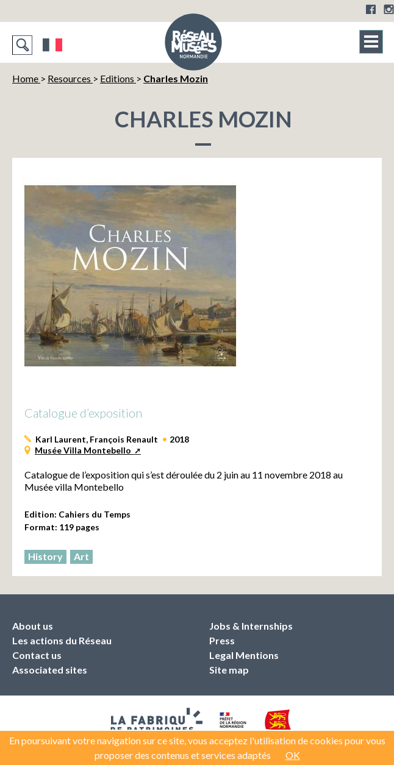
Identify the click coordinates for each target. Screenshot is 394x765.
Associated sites (49, 669)
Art (81, 556)
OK (292, 755)
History (45, 556)
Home (26, 78)
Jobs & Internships (251, 626)
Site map (229, 669)
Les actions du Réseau (62, 640)
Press (222, 640)
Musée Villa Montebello (84, 450)
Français (53, 45)
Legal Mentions (244, 655)
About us (32, 626)
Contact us (37, 655)
